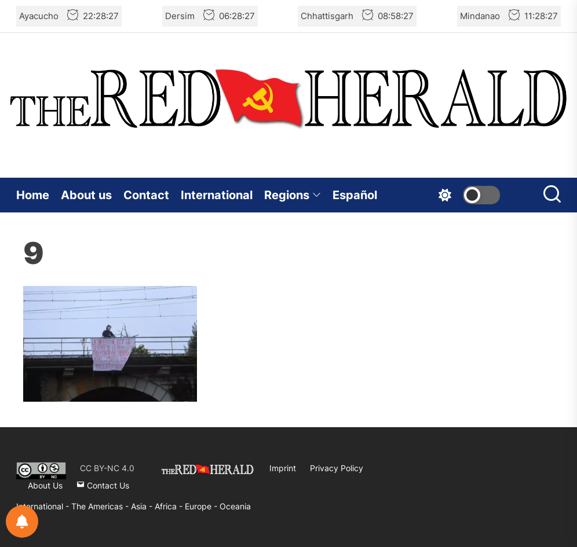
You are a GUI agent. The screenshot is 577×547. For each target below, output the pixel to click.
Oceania (235, 506)
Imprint (282, 468)
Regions (292, 195)
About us (86, 195)
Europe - (202, 506)
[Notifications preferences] (22, 521)
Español (355, 195)
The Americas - (101, 506)
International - (43, 506)
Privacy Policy (336, 468)
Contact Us (102, 485)
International (217, 195)
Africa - (170, 506)
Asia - (143, 506)
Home (32, 195)
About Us (45, 485)
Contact (146, 195)
